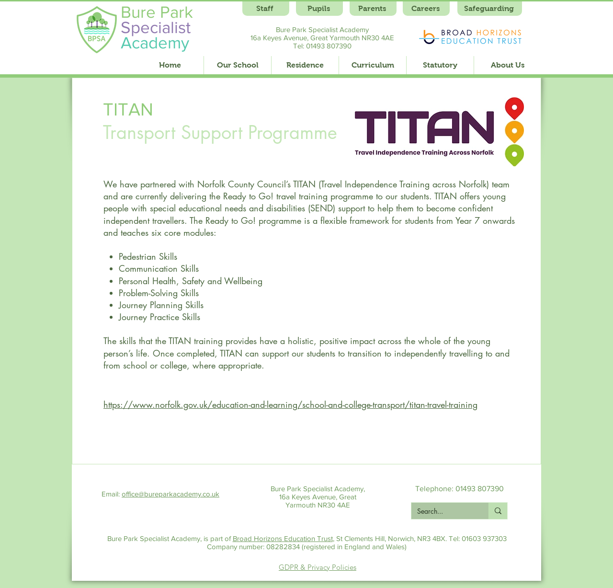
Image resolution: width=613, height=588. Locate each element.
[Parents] (373, 8)
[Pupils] (319, 8)
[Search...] (442, 511)
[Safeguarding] (489, 8)
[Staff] (265, 8)
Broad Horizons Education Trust (283, 538)
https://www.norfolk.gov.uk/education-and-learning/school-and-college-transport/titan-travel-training (290, 404)
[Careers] (426, 8)
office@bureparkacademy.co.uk (170, 494)
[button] (237, 65)
